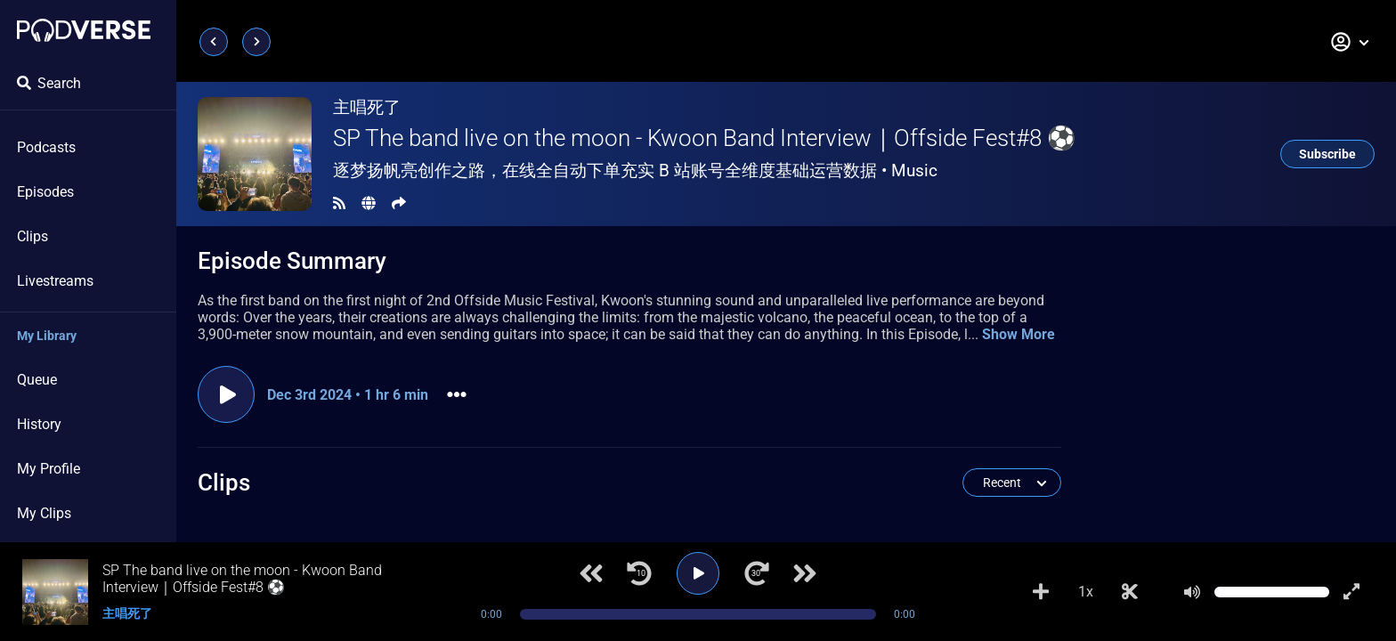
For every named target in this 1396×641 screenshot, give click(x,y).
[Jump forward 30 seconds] (756, 573)
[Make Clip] (1130, 592)
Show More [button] (1018, 334)
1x (1085, 591)
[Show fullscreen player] (1351, 592)
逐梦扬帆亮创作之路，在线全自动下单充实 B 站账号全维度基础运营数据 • (635, 170)
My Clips (44, 513)
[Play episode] (226, 394)
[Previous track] (591, 573)
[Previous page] (213, 42)
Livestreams (55, 280)
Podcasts (46, 147)
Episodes (45, 191)
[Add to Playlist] (1041, 592)
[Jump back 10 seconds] (639, 573)
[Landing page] (83, 30)
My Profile (48, 468)
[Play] (698, 573)
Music (914, 170)
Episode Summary (292, 260)
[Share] (399, 203)
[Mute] (1192, 592)
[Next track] (804, 573)
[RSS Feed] (339, 203)
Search (49, 83)
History (39, 424)
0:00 (491, 614)
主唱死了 (367, 107)
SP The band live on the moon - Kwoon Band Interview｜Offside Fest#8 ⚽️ (704, 138)
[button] (1351, 42)
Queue (37, 379)
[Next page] (256, 42)
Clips (32, 236)
